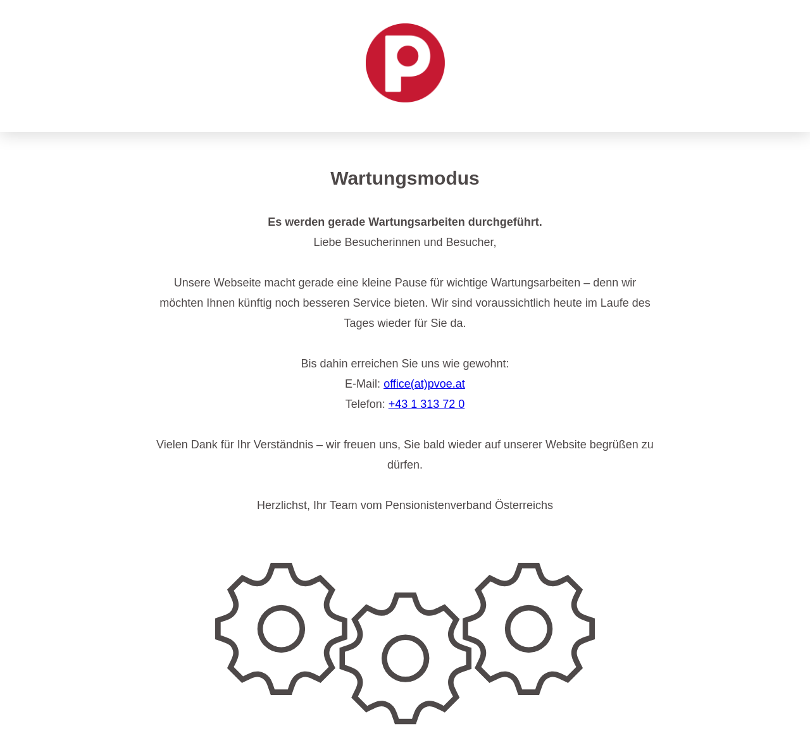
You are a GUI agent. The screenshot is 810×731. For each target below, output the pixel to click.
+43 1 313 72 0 (427, 404)
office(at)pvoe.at (424, 384)
